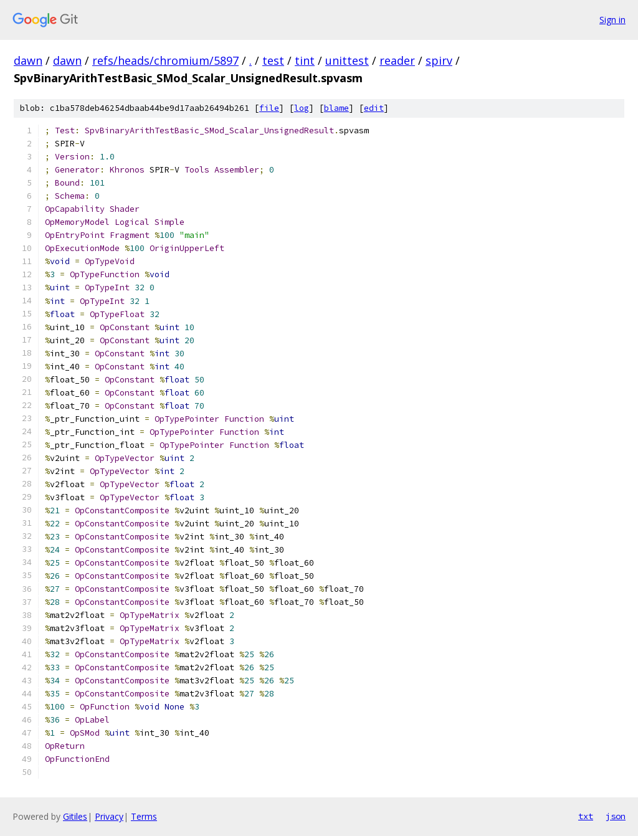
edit (374, 108)
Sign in (612, 20)
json (616, 816)
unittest (347, 60)
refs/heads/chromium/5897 (165, 60)
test (273, 60)
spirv (439, 60)
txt (585, 816)
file (269, 108)
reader (397, 60)
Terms (144, 816)
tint (305, 60)
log (301, 108)
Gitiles (75, 816)
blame (336, 108)
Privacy (109, 816)
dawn (28, 60)
